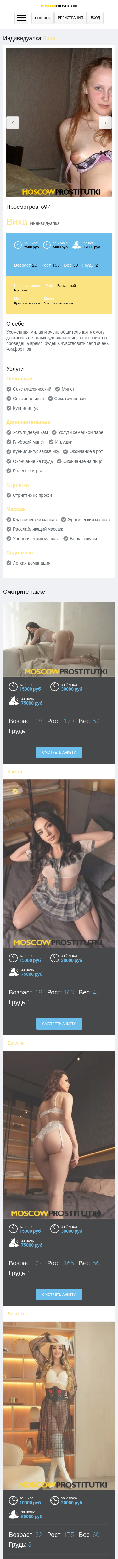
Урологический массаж (36, 538)
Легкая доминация (31, 562)
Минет (68, 389)
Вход (95, 18)
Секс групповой (70, 398)
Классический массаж (35, 519)
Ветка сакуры (83, 538)
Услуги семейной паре (80, 432)
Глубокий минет (29, 441)
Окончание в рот (86, 451)
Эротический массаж (89, 519)
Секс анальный (28, 398)
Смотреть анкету (59, 753)
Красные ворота (27, 303)
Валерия (16, 1547)
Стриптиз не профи (32, 495)
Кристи (15, 771)
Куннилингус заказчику (36, 451)
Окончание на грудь (33, 461)
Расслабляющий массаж (38, 529)
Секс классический (32, 389)
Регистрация (70, 18)
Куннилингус (25, 408)
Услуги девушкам (30, 432)
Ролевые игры (27, 470)
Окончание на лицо (82, 461)
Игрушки (64, 441)
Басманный (66, 286)
